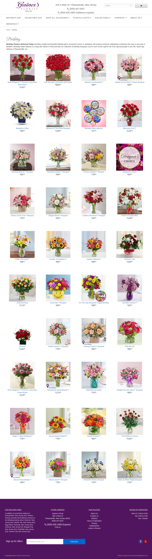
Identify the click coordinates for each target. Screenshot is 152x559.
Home (8, 30)
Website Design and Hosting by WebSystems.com (133, 555)
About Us (135, 18)
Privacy (94, 523)
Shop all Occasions (57, 18)
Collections (102, 18)
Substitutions (94, 526)
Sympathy (119, 18)
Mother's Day (13, 18)
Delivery (94, 518)
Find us (58, 527)
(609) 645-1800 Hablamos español (76, 12)
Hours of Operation (94, 521)
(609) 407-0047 (76, 9)
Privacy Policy (25, 555)
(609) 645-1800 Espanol (58, 524)
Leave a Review (94, 528)
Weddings (11, 24)
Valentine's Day (33, 18)
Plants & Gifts (81, 18)
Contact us (94, 516)
